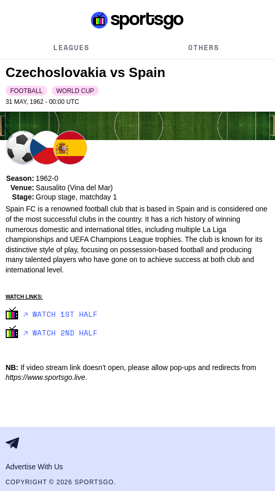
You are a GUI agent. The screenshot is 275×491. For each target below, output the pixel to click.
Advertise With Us (34, 467)
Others (203, 47)
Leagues (71, 47)
